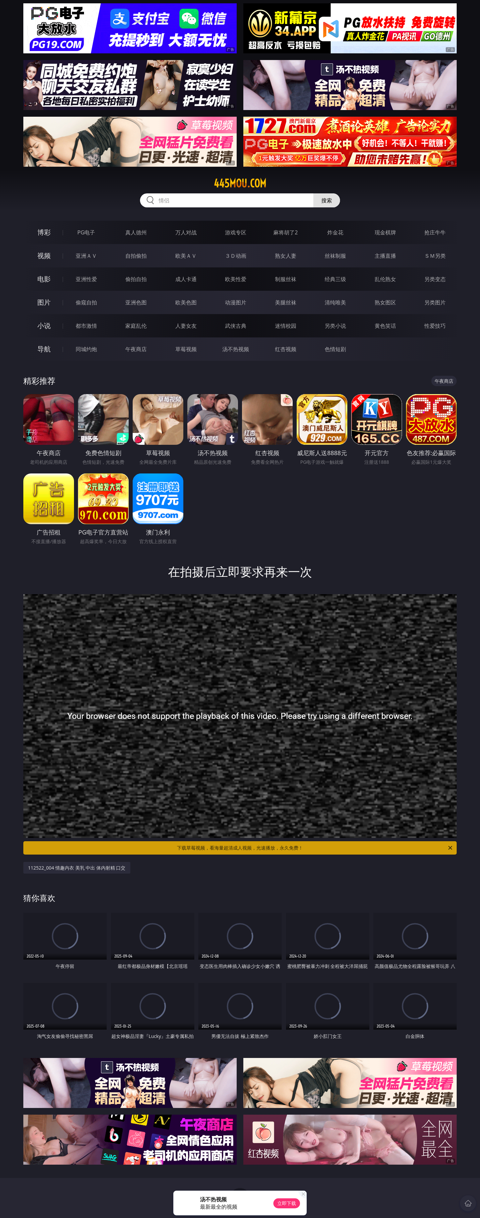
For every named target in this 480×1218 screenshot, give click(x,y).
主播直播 (385, 255)
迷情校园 (285, 325)
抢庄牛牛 (435, 232)
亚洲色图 (136, 302)
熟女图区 (385, 302)
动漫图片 (235, 302)
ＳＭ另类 (435, 255)
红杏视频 (285, 349)
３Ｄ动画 (235, 255)
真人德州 (136, 232)
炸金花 (335, 232)
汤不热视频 (235, 349)
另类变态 (435, 279)
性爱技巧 (435, 325)
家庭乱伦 (136, 325)
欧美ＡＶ (186, 255)
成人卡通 (186, 279)
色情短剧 (335, 349)
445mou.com (240, 183)
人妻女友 (186, 325)
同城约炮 (86, 349)
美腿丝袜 (285, 302)
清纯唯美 (335, 302)
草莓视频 (186, 349)
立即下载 (286, 1203)
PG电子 (86, 232)
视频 (44, 255)
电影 (44, 278)
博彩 (44, 232)
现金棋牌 (385, 232)
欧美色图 (186, 302)
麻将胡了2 (285, 232)
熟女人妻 (285, 255)
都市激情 (86, 325)
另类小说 (335, 325)
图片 (44, 302)
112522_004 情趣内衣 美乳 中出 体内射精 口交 (77, 868)
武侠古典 (235, 325)
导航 (44, 348)
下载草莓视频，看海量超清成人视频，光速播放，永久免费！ (315, 848)
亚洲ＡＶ (86, 255)
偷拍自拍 (136, 279)
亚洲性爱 (86, 279)
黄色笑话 (385, 325)
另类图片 (435, 302)
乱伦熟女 (385, 279)
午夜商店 (136, 349)
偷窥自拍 (86, 302)
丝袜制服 (335, 255)
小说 (44, 325)
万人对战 (186, 232)
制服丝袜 (285, 279)
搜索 (326, 200)
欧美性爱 (235, 279)
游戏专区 (235, 232)
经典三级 (335, 279)
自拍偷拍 (136, 255)
